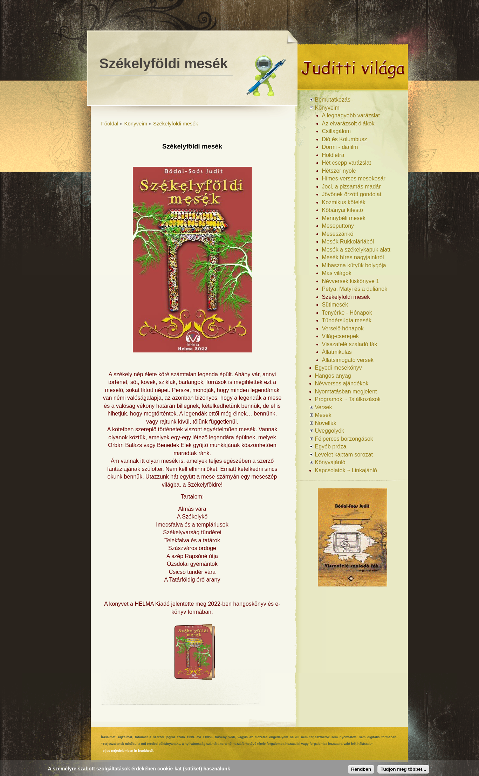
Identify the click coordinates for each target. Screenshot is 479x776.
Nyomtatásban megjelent (346, 391)
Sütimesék (335, 305)
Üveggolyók (329, 431)
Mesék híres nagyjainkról (353, 257)
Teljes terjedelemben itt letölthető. (127, 751)
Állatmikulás (337, 352)
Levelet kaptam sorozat (344, 455)
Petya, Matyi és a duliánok (355, 289)
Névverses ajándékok (342, 383)
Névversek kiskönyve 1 (350, 281)
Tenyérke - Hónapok (347, 313)
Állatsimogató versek (348, 360)
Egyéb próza (331, 446)
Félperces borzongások (344, 439)
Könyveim (135, 123)
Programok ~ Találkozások (348, 399)
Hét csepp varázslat (346, 163)
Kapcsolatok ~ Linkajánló (346, 470)
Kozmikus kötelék (344, 202)
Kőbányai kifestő (342, 210)
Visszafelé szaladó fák (349, 344)
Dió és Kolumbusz (344, 139)
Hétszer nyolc (339, 171)
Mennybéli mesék (344, 218)
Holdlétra (333, 155)
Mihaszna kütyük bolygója (354, 265)
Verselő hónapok (343, 328)
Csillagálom (336, 131)
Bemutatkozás (332, 100)
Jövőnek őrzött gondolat (352, 194)
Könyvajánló (330, 462)
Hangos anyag (333, 376)
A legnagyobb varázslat (351, 115)
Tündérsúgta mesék (346, 320)
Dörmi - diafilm (340, 147)
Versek (323, 407)
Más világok (336, 273)
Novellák (325, 423)
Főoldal (109, 123)
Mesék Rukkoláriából (348, 242)
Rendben (361, 769)
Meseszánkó (338, 234)
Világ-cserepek (340, 336)
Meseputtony (338, 226)
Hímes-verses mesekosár (353, 178)
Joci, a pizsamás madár (351, 187)
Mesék (323, 415)
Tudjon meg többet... (403, 769)
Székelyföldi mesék (175, 123)
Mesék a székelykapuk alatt (356, 250)
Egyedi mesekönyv (338, 368)
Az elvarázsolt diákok (348, 123)
